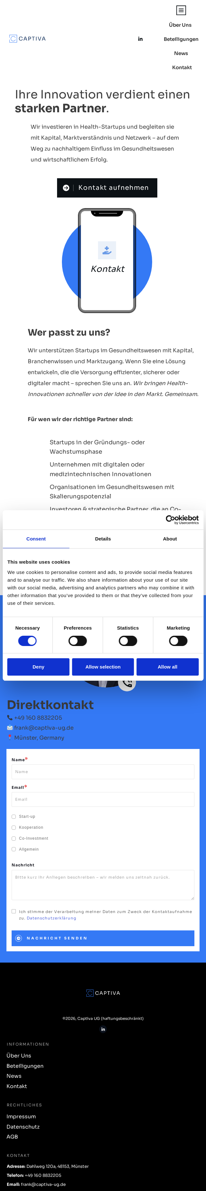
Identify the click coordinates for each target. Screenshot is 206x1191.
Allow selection (103, 666)
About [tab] (170, 538)
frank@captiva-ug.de (44, 717)
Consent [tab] (36, 538)
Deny (38, 666)
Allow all (167, 666)
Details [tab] (103, 538)
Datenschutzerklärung (51, 907)
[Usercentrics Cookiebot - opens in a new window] (170, 520)
